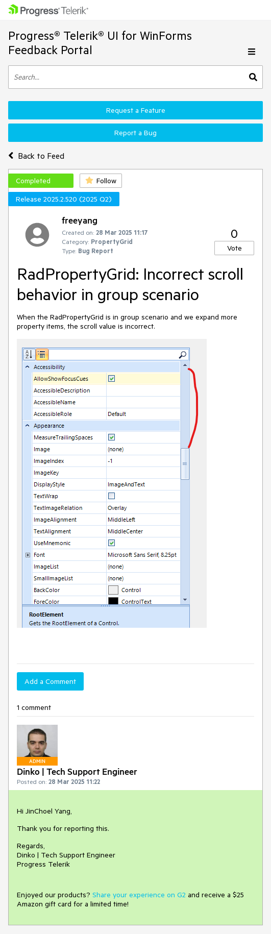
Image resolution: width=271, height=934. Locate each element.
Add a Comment (50, 681)
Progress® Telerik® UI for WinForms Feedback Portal (100, 42)
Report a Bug (135, 132)
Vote (234, 248)
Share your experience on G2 (139, 894)
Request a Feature (135, 110)
